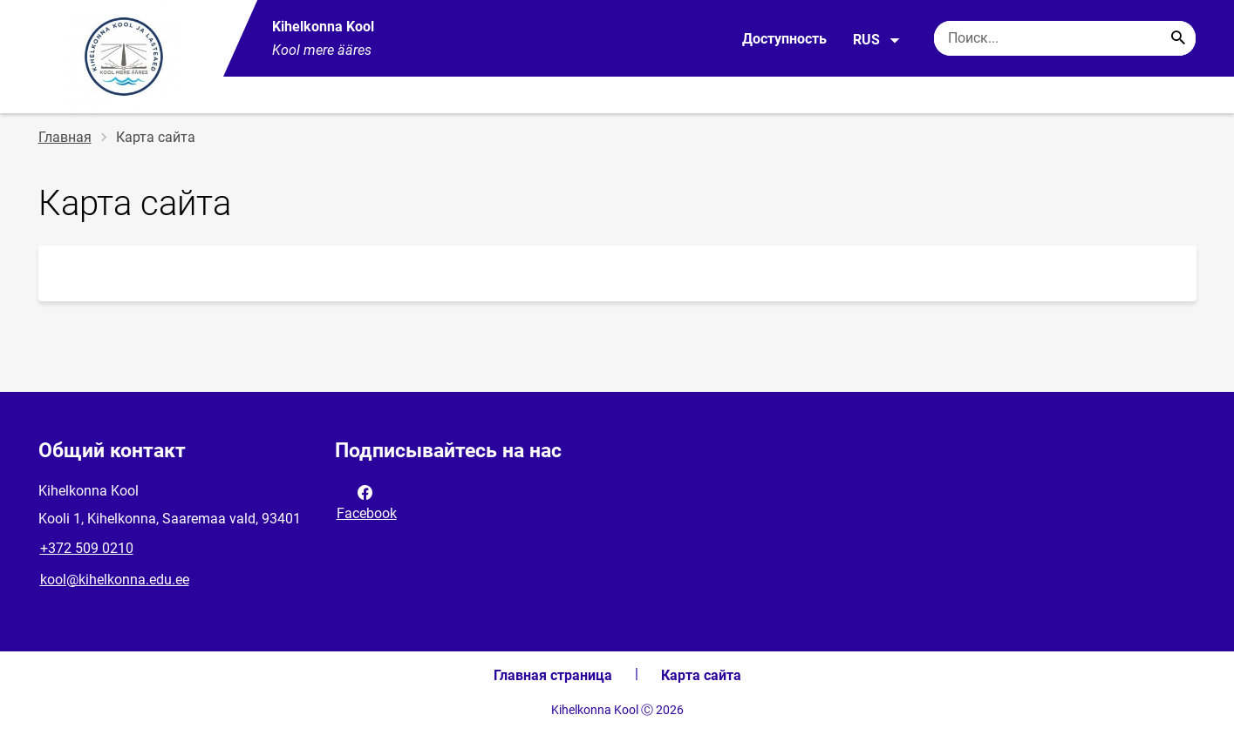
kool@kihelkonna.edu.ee (114, 579)
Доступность (784, 38)
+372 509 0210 (86, 548)
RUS (877, 40)
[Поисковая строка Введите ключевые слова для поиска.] (1065, 38)
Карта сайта (701, 675)
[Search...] (1178, 38)
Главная (65, 137)
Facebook (367, 502)
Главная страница (553, 675)
